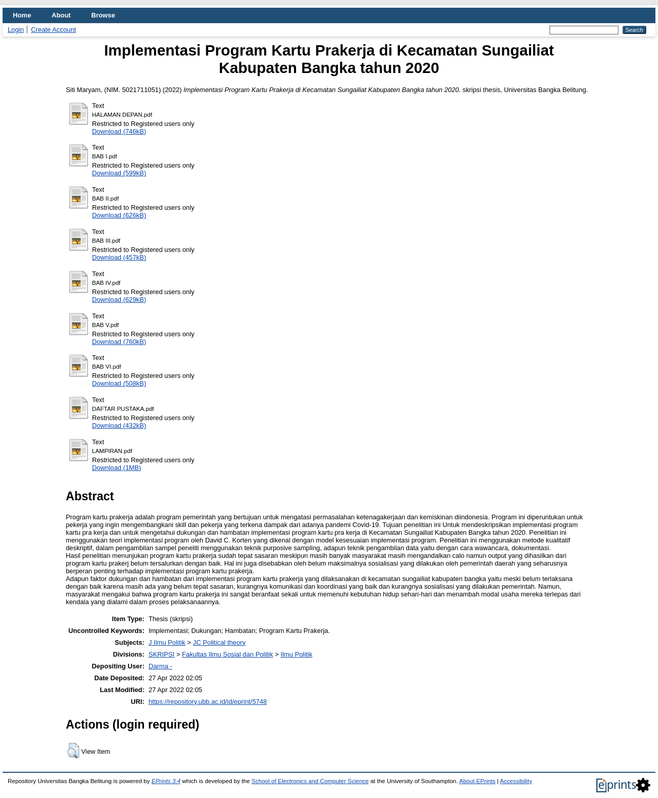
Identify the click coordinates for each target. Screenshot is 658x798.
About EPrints (477, 781)
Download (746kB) (119, 131)
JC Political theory (219, 642)
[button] (73, 750)
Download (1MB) (116, 467)
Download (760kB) (119, 342)
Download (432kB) (119, 425)
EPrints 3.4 (166, 781)
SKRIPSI (162, 654)
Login (16, 29)
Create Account (53, 29)
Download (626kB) (119, 215)
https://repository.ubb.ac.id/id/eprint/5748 (208, 701)
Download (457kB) (119, 257)
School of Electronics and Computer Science (310, 781)
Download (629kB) (119, 299)
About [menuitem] (61, 15)
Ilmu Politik (297, 654)
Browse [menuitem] (103, 15)
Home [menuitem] (22, 15)
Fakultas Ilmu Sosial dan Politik (227, 654)
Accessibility (516, 781)
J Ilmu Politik (167, 642)
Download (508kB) (119, 383)
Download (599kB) (119, 173)
